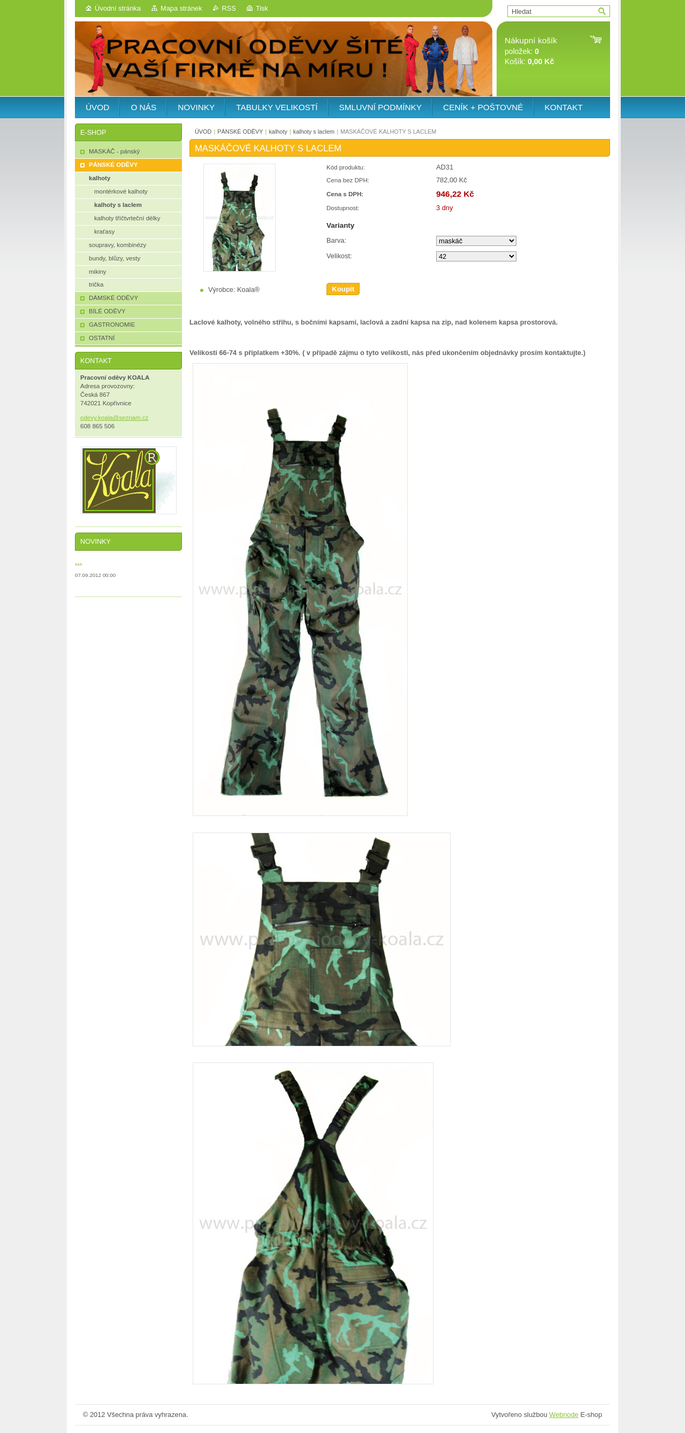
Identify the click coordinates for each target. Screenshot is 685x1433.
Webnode (564, 1415)
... (78, 561)
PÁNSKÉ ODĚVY (240, 131)
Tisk (262, 8)
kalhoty (278, 131)
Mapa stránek (181, 8)
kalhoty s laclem (313, 131)
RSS (229, 8)
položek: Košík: (531, 51)
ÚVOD (203, 131)
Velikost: (339, 256)
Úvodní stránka (118, 8)
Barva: (336, 240)
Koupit (343, 289)
